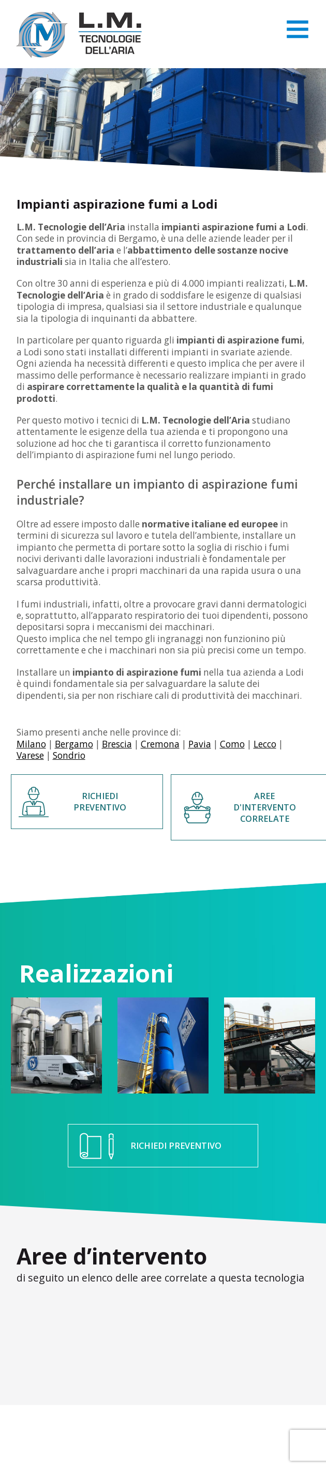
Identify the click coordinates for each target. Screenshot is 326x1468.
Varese (30, 755)
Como (232, 744)
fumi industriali (54, 604)
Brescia (117, 744)
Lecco (265, 744)
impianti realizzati (245, 283)
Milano (31, 744)
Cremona (160, 744)
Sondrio (69, 755)
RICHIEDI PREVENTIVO (99, 801)
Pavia (199, 744)
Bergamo (74, 744)
